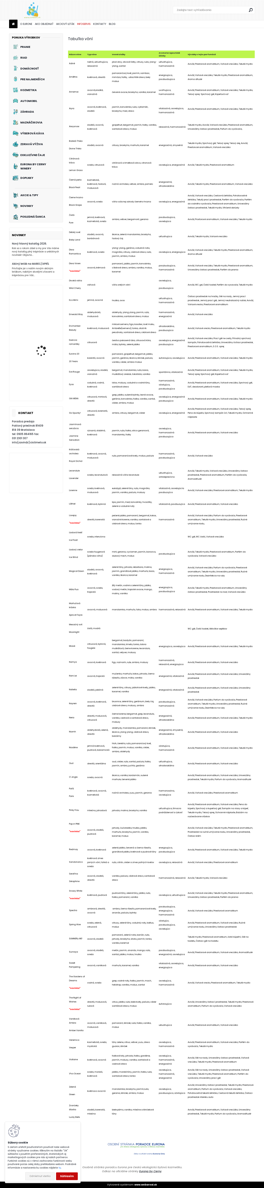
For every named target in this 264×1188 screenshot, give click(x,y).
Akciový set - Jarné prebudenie (42, 385)
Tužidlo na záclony (42, 307)
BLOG (112, 24)
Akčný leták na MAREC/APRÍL (30, 264)
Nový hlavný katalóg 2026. (29, 243)
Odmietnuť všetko (40, 1176)
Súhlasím (67, 1176)
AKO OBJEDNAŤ (44, 24)
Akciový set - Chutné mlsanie (43, 346)
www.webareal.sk (145, 1184)
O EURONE (26, 24)
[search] (251, 10)
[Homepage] (13, 24)
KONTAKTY (99, 24)
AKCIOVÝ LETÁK (65, 24)
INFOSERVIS (84, 24)
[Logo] (32, 10)
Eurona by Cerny (150, 1171)
